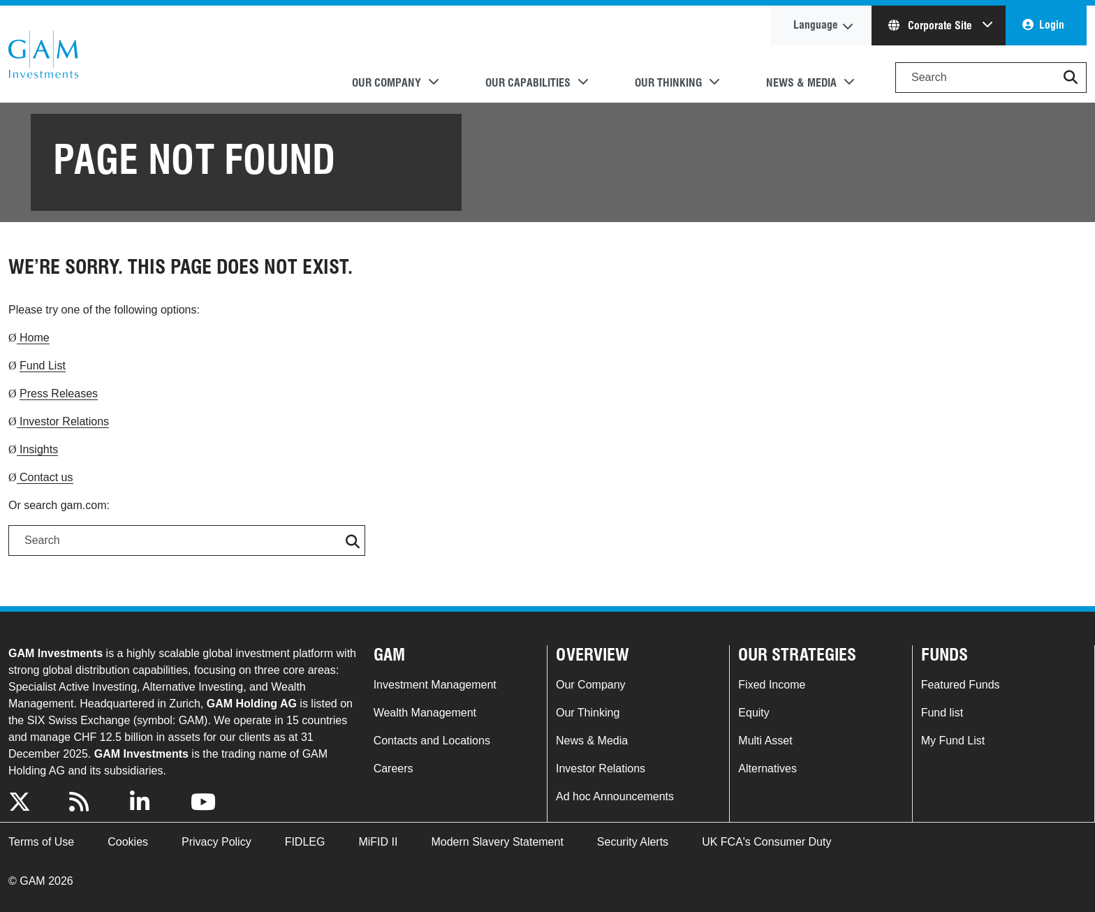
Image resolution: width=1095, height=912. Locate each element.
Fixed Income (771, 685)
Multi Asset (765, 740)
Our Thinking (587, 713)
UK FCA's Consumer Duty (766, 842)
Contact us (45, 477)
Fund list (942, 713)
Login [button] (1051, 24)
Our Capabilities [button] (528, 82)
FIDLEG (305, 842)
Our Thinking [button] (668, 82)
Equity (753, 713)
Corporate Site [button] (931, 25)
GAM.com (43, 54)
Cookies (128, 842)
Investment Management (435, 685)
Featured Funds (960, 685)
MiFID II (377, 842)
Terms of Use (41, 842)
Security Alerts (632, 842)
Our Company (591, 685)
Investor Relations (63, 421)
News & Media (592, 740)
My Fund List (953, 740)
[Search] (991, 77)
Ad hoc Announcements (615, 796)
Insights (38, 449)
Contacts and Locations (432, 740)
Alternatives (767, 768)
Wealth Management (425, 713)
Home (33, 338)
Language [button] (815, 24)
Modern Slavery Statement (497, 842)
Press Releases (59, 393)
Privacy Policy (216, 842)
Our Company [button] (386, 82)
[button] (1070, 77)
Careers (393, 768)
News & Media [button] (801, 82)
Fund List (43, 366)
